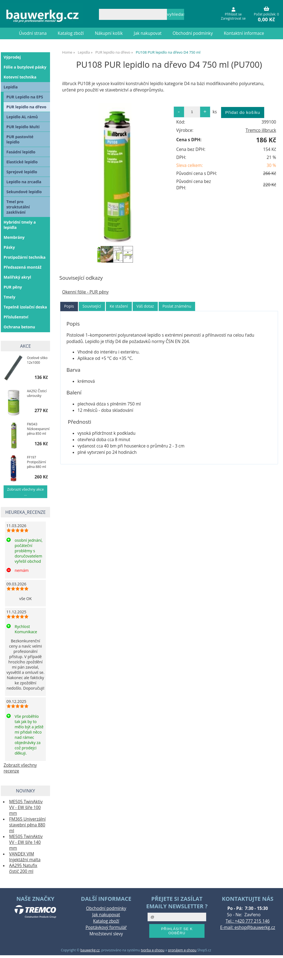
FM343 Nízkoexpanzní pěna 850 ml (38, 429)
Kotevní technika (20, 77)
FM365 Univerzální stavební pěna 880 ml (27, 825)
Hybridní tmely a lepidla (20, 224)
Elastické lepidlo (22, 161)
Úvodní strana (33, 33)
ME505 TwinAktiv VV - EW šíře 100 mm (26, 807)
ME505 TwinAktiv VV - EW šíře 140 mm (26, 842)
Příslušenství (16, 317)
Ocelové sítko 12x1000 (37, 360)
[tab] (69, 306)
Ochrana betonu (19, 326)
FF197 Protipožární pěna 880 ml (36, 462)
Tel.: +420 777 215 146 (247, 921)
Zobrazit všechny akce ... (25, 492)
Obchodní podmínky (193, 33)
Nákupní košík (109, 33)
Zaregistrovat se (233, 18)
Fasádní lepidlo (20, 152)
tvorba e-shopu (152, 950)
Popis (69, 306)
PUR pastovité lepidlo (19, 139)
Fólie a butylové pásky (25, 67)
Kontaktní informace (244, 33)
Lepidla (11, 87)
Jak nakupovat (147, 33)
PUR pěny (13, 287)
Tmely (9, 297)
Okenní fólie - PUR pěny (85, 292)
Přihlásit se (233, 14)
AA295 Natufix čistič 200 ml (23, 868)
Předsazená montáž (22, 267)
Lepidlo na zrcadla (23, 181)
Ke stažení (119, 306)
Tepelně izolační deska (25, 307)
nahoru (275, 950)
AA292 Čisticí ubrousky (37, 393)
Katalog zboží (71, 33)
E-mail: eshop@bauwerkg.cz (247, 927)
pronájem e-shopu (182, 950)
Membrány (14, 237)
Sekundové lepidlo (24, 191)
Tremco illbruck (261, 130)
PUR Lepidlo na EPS (24, 97)
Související (92, 306)
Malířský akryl (17, 277)
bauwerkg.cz (90, 950)
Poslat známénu (177, 306)
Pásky (9, 247)
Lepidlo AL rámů (22, 116)
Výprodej (12, 57)
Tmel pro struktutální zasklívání (18, 207)
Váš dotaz (145, 306)
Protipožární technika (25, 257)
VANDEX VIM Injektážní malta (24, 857)
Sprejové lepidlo (21, 171)
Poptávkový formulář (106, 927)
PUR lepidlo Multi (23, 126)
